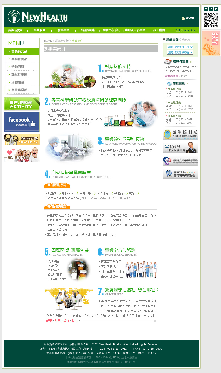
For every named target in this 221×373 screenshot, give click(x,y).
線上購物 (159, 30)
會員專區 (63, 30)
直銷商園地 (87, 30)
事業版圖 (39, 30)
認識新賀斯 (15, 30)
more (184, 76)
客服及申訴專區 (135, 30)
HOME (48, 40)
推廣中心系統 (111, 30)
